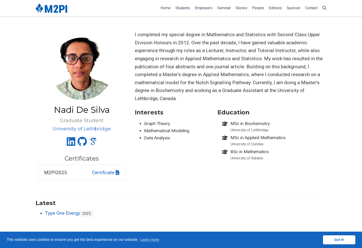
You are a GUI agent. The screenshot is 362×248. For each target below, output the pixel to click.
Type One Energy (62, 213)
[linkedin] (71, 143)
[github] (82, 143)
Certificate (105, 172)
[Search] (324, 8)
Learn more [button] (149, 240)
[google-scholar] (93, 143)
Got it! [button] (339, 240)
